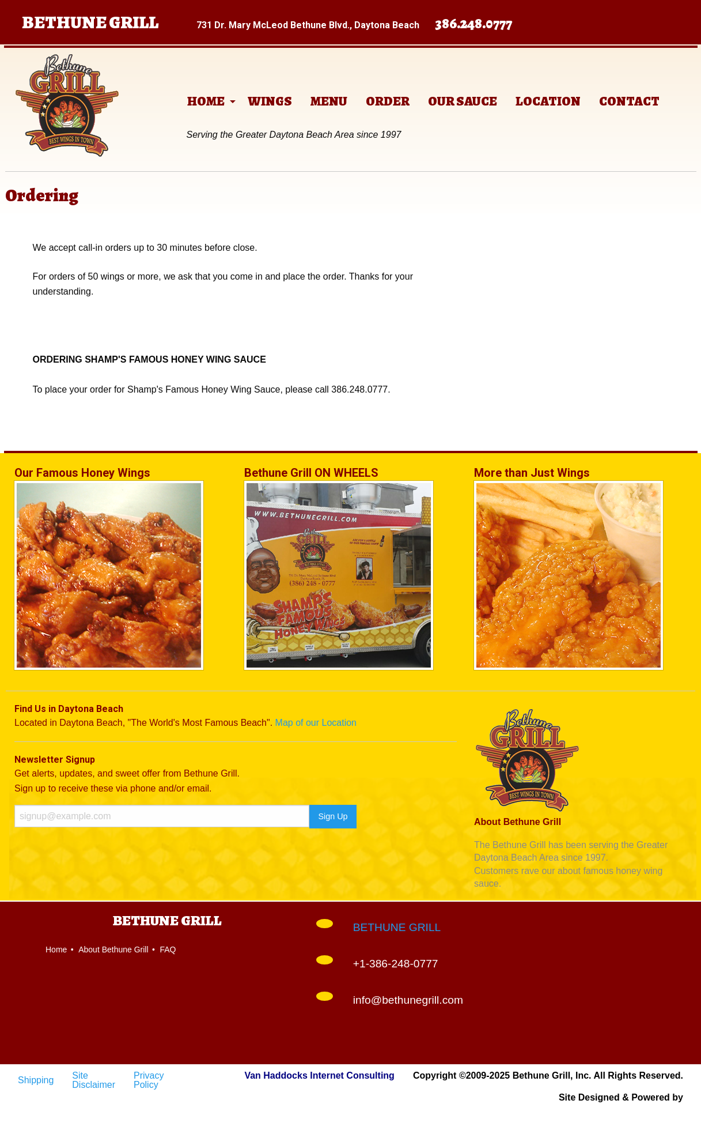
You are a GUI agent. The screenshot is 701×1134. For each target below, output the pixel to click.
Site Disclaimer (93, 1080)
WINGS (270, 101)
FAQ (168, 949)
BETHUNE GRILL (397, 927)
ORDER (388, 101)
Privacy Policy (149, 1080)
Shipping (36, 1080)
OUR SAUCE (462, 101)
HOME (206, 101)
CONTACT (629, 101)
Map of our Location (316, 723)
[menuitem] (208, 101)
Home (56, 949)
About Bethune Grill (113, 949)
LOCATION (548, 101)
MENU (328, 101)
